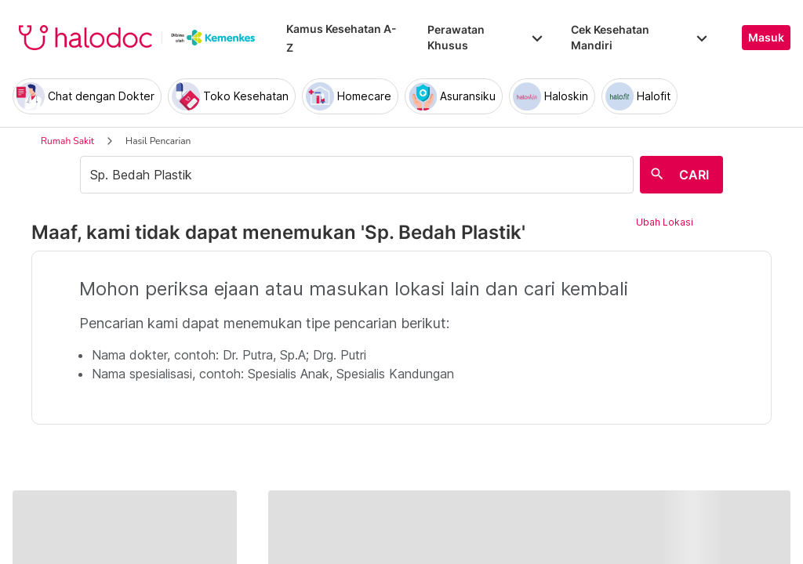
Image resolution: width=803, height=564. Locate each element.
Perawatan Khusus (486, 37)
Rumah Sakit (67, 141)
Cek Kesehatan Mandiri (640, 37)
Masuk (766, 37)
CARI (694, 175)
